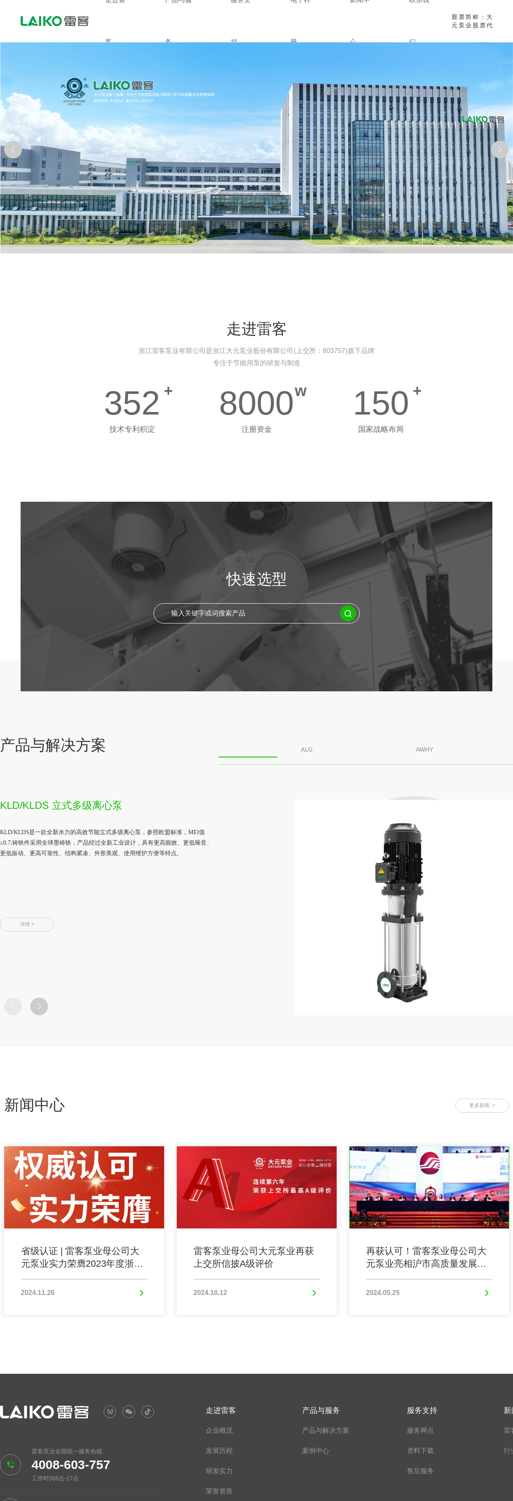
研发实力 (219, 1470)
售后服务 (420, 1470)
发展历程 (219, 1450)
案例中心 (315, 1450)
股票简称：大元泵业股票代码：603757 (472, 25)
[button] (13, 149)
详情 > (27, 924)
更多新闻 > (482, 1105)
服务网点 (420, 1430)
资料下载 (420, 1450)
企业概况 (219, 1430)
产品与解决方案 (325, 1430)
